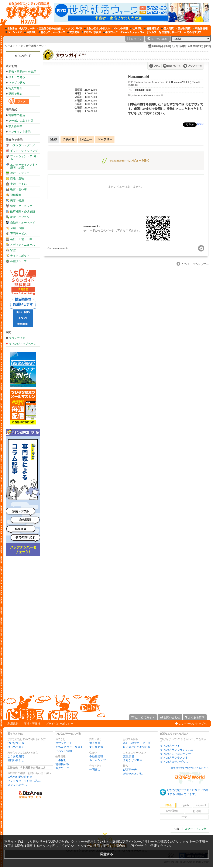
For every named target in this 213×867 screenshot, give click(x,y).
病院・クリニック (21, 206)
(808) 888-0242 (143, 90)
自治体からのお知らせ (137, 747)
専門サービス (18, 233)
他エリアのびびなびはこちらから (190, 768)
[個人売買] (167, 28)
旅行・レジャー (20, 172)
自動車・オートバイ (22, 222)
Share (200, 123)
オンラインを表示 (19, 131)
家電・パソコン (20, 217)
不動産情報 (96, 756)
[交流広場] (73, 32)
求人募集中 (15, 126)
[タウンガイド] (74, 28)
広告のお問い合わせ (19, 776)
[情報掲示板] (151, 28)
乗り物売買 (96, 747)
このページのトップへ (193, 723)
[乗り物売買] (183, 28)
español (201, 805)
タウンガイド (23, 55)
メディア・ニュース (22, 244)
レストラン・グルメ (22, 145)
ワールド (10, 45)
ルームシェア (97, 760)
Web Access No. (133, 773)
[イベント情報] (120, 28)
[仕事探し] (136, 28)
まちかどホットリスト (69, 747)
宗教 (13, 250)
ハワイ (42, 45)
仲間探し (94, 769)
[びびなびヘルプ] (152, 32)
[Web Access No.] (132, 32)
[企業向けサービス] (170, 32)
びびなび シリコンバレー (175, 753)
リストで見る (16, 77)
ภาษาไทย (172, 811)
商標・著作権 (32, 723)
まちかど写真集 (132, 760)
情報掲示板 (62, 764)
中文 (184, 817)
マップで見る (16, 82)
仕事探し (60, 760)
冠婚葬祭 (15, 195)
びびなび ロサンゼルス (174, 761)
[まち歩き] (11, 28)
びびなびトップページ (22, 343)
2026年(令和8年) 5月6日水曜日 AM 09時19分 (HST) (181, 46)
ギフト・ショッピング (24, 150)
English (184, 805)
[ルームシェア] (13, 32)
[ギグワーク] (110, 32)
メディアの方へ (17, 785)
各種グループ (18, 261)
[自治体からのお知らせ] (50, 28)
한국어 (197, 811)
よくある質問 (15, 756)
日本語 (168, 805)
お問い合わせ (15, 760)
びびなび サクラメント (174, 757)
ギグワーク (62, 768)
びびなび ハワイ (170, 745)
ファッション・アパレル (24, 157)
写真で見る (15, 88)
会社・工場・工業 (21, 239)
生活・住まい (18, 184)
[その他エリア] (192, 32)
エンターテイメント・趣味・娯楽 (24, 166)
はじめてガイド (17, 747)
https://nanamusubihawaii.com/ (144, 95)
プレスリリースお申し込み (24, 781)
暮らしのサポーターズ (137, 743)
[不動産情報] (200, 28)
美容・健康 (17, 200)
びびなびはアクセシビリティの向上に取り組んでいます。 (188, 792)
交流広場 (128, 756)
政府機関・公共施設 (22, 211)
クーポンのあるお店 (20, 120)
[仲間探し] (30, 32)
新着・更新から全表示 (22, 71)
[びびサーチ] (27, 28)
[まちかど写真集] (91, 32)
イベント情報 (63, 751)
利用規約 (12, 723)
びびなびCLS (15, 743)
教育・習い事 (18, 189)
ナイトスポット (20, 255)
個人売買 (94, 743)
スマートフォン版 (196, 828)
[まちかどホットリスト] (97, 28)
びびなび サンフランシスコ (177, 749)
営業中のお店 (16, 115)
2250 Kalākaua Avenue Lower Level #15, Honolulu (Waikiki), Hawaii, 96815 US (164, 83)
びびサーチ (130, 769)
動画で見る (15, 93)
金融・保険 (17, 228)
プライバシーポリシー (59, 723)
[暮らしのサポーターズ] (51, 32)
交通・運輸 (17, 178)
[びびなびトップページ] (27, 12)
